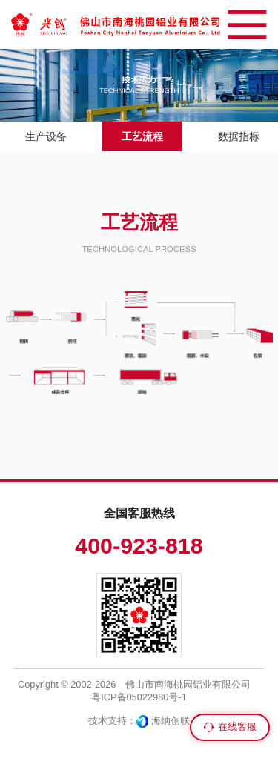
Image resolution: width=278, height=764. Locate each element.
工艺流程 (142, 136)
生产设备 (46, 136)
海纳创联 (170, 720)
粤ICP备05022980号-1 (139, 696)
